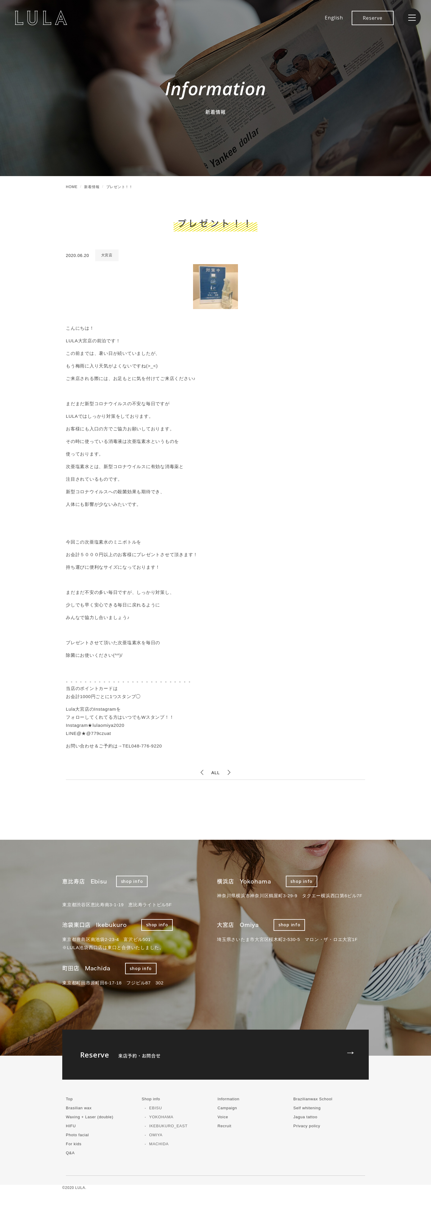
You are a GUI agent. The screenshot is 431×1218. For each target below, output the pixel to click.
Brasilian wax (79, 1108)
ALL (215, 772)
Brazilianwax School (313, 1099)
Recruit (224, 1126)
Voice (223, 1117)
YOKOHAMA (161, 1117)
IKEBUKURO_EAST (168, 1126)
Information (228, 1099)
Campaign (227, 1108)
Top (69, 1099)
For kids (73, 1144)
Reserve (372, 18)
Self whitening (307, 1108)
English (334, 17)
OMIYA (156, 1135)
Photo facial (77, 1135)
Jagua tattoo (305, 1117)
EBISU (155, 1108)
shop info (132, 881)
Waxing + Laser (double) (89, 1117)
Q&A (70, 1153)
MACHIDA (159, 1144)
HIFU (71, 1126)
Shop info (151, 1099)
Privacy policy (306, 1126)
